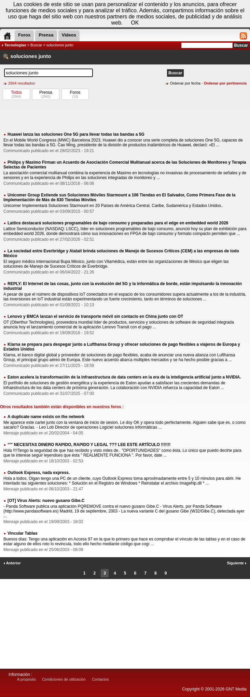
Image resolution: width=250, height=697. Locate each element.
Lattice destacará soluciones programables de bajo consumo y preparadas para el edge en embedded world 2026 (118, 223)
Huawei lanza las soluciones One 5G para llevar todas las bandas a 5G (76, 134)
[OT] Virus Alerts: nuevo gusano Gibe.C (46, 500)
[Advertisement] (125, 115)
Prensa (45, 92)
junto (45, 56)
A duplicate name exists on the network (46, 416)
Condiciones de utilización (63, 679)
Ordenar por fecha (185, 83)
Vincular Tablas (23, 533)
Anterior (11, 563)
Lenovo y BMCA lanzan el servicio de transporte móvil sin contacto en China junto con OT (95, 316)
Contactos (100, 679)
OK (135, 23)
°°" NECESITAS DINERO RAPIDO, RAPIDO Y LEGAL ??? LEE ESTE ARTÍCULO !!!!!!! (89, 444)
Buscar (36, 45)
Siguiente (237, 563)
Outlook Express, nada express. (39, 472)
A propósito (26, 679)
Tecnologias (15, 45)
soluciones (23, 56)
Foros (75, 92)
